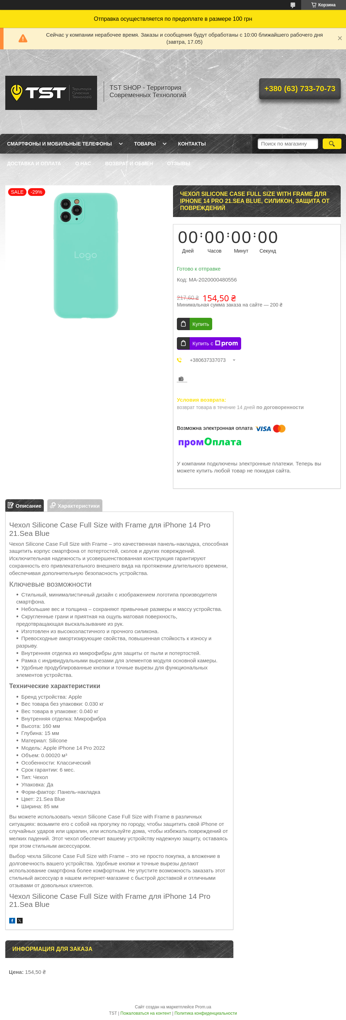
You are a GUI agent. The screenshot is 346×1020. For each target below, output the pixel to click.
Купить (200, 324)
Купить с (215, 343)
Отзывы (178, 163)
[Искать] (332, 143)
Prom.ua (203, 1006)
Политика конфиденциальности (205, 1013)
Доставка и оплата (34, 163)
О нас (83, 163)
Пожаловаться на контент (145, 1013)
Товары (145, 144)
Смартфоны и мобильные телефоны (59, 144)
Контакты (191, 144)
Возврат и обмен (129, 163)
